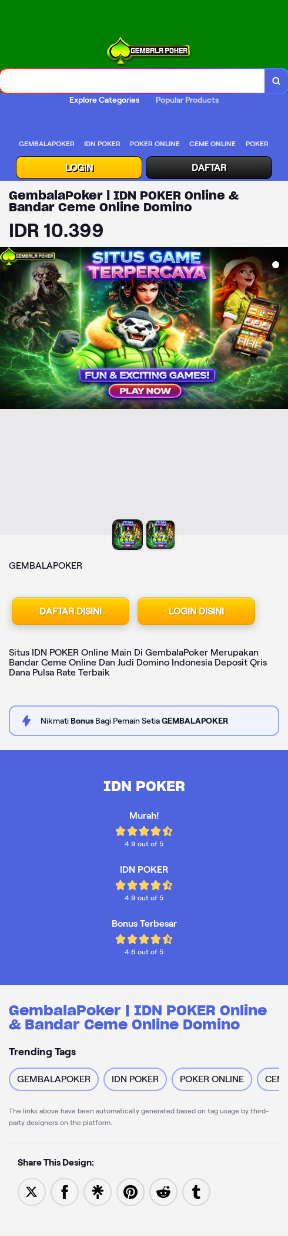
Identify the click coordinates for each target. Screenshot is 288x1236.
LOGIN (79, 168)
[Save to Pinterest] (130, 1191)
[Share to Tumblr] (196, 1191)
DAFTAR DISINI (70, 611)
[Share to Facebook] (65, 1191)
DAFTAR (209, 168)
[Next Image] (278, 392)
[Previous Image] (9, 392)
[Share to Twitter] (32, 1191)
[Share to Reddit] (163, 1191)
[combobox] (132, 81)
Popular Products (187, 99)
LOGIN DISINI (196, 611)
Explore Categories (104, 99)
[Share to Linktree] (97, 1191)
